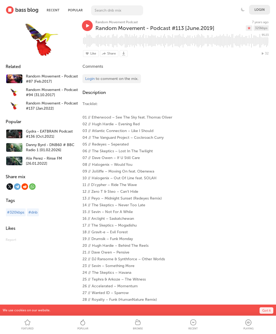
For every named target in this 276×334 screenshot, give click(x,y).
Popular (75, 10)
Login (259, 10)
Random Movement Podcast (116, 22)
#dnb (32, 212)
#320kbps (15, 212)
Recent (53, 10)
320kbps (261, 28)
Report (11, 240)
